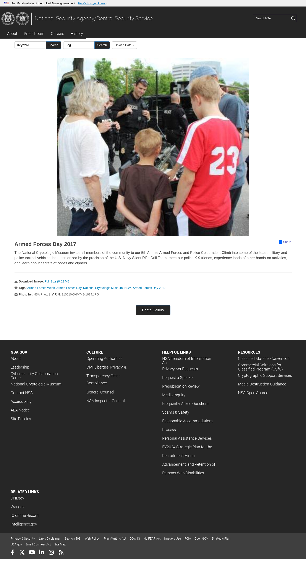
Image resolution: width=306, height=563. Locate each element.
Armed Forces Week (41, 288)
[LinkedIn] (41, 553)
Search (53, 45)
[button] (93, 3)
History (77, 33)
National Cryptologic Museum (103, 288)
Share (285, 242)
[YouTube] (32, 553)
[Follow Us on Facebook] (12, 553)
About (12, 33)
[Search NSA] (271, 18)
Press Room (34, 33)
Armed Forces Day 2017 (149, 288)
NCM (127, 288)
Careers (57, 33)
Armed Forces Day (68, 288)
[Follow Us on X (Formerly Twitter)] (22, 553)
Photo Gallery (153, 310)
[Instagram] (51, 553)
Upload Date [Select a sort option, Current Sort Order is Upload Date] (124, 45)
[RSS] (61, 553)
